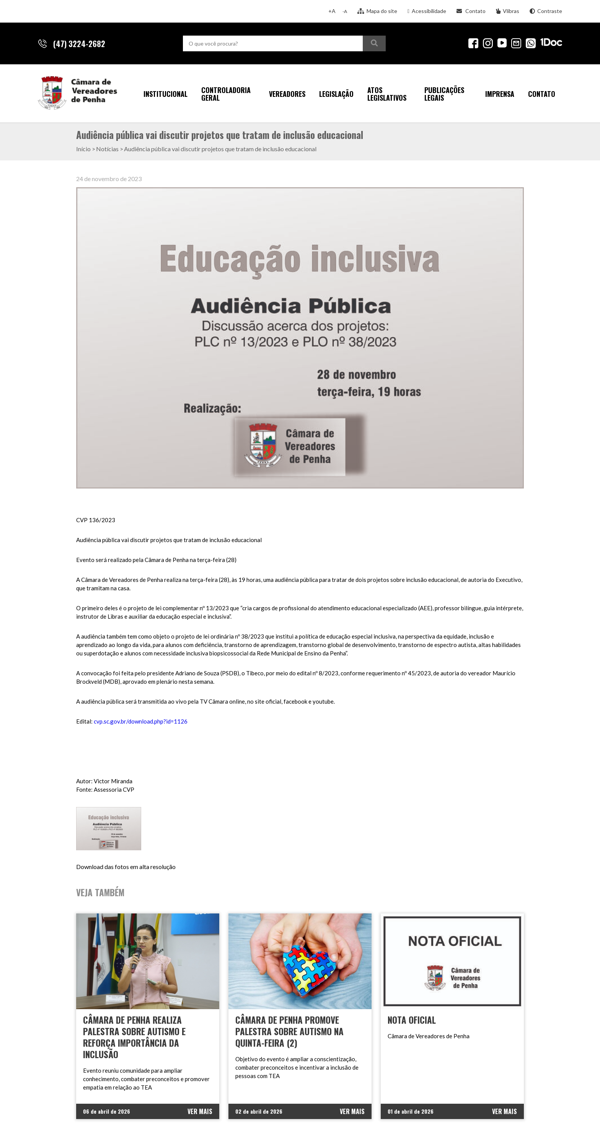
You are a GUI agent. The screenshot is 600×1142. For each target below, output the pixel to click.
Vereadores (287, 94)
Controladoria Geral (226, 94)
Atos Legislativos (386, 94)
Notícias (107, 148)
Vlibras (507, 11)
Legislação (336, 94)
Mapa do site (377, 11)
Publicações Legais (444, 94)
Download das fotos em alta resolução (126, 866)
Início (83, 148)
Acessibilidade (427, 11)
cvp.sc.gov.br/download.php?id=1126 (141, 721)
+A (332, 11)
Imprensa (499, 94)
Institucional (165, 94)
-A (344, 11)
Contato (471, 11)
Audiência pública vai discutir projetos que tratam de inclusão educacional (220, 148)
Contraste (546, 11)
